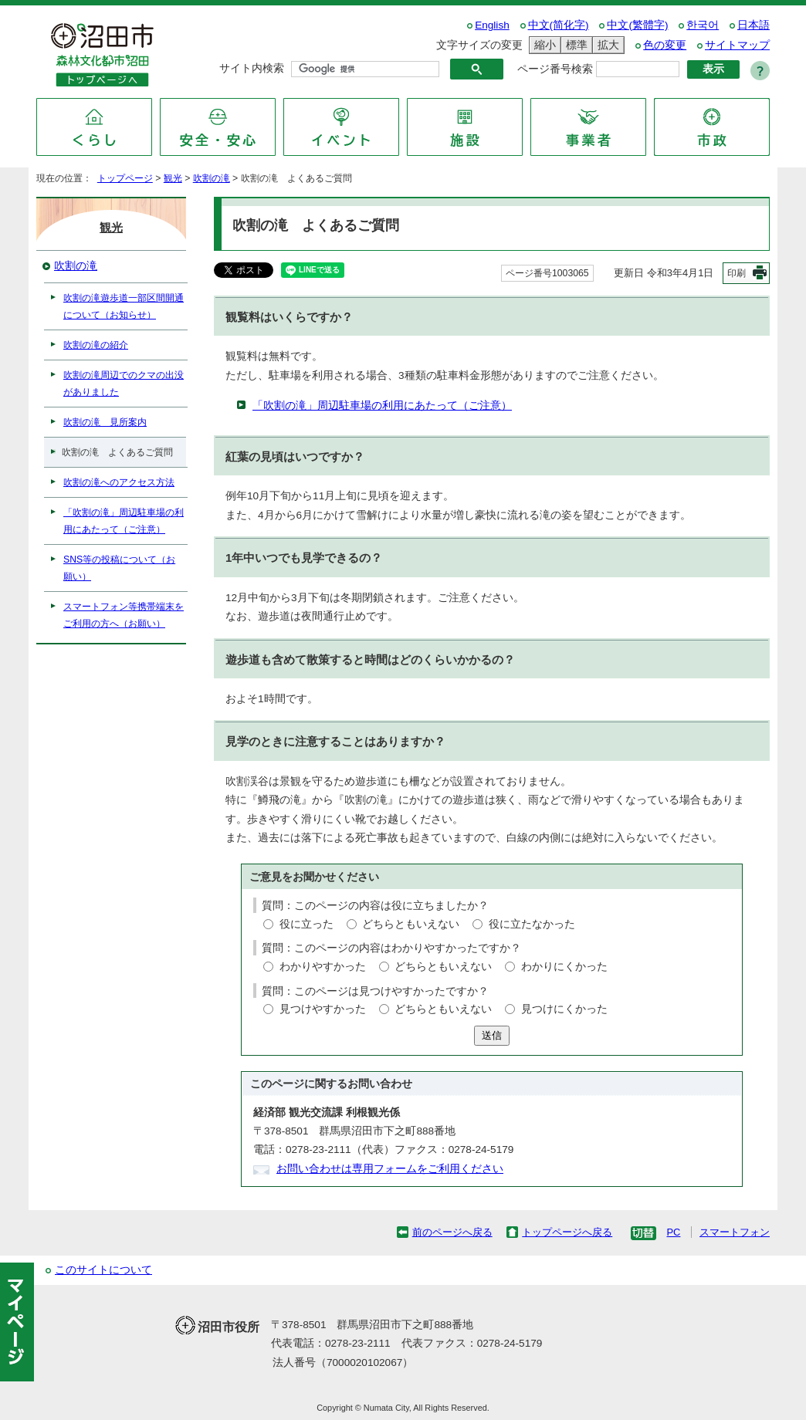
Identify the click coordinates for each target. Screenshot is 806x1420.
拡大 (606, 45)
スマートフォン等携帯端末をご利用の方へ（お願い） (123, 615)
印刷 (736, 273)
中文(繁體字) (637, 25)
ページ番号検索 (555, 69)
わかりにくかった (564, 966)
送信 (492, 1035)
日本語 (753, 25)
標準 (574, 45)
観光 (173, 178)
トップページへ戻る (567, 1232)
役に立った (306, 924)
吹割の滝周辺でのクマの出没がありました (123, 383)
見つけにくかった (564, 1009)
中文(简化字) (558, 25)
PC (673, 1232)
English (492, 25)
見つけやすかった (322, 1009)
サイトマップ (737, 45)
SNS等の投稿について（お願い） (119, 568)
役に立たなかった (532, 924)
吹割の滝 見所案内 (105, 422)
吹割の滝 (211, 178)
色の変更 (664, 45)
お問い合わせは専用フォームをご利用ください (389, 1169)
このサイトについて (103, 1270)
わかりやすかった (322, 966)
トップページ (125, 178)
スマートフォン (734, 1232)
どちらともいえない (410, 924)
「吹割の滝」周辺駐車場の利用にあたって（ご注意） (382, 405)
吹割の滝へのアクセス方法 (118, 482)
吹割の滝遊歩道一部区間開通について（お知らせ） (123, 306)
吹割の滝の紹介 (95, 345)
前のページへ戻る (452, 1232)
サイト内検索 (251, 68)
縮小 (543, 45)
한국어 (702, 25)
